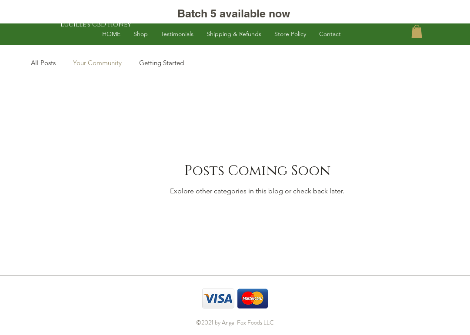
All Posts (43, 63)
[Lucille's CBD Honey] (95, 24)
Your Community (97, 63)
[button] (416, 31)
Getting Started (161, 63)
